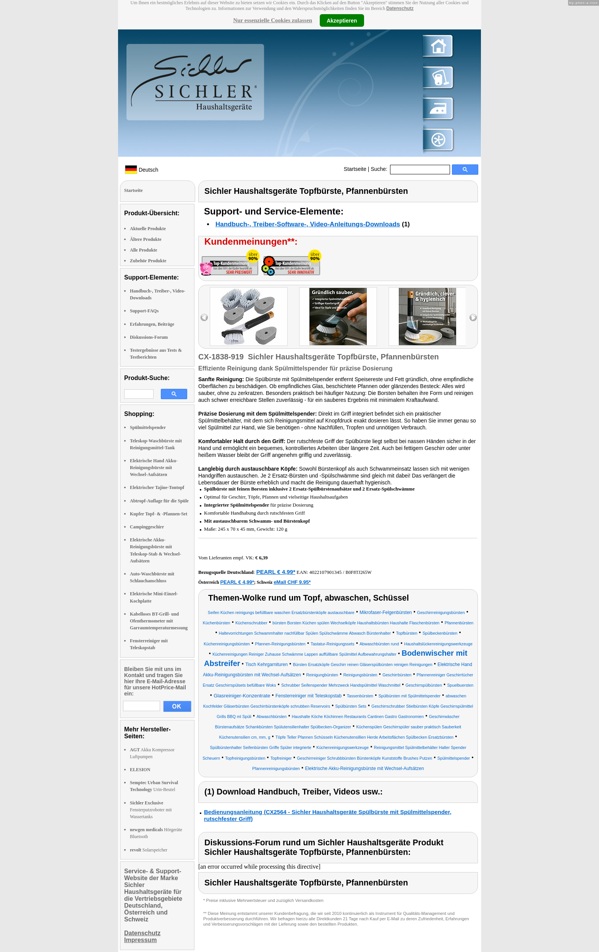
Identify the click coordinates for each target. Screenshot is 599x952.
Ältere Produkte (146, 239)
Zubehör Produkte (148, 260)
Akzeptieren (342, 20)
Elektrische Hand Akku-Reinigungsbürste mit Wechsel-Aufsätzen (154, 467)
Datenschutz (399, 8)
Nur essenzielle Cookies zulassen (272, 20)
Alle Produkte (143, 250)
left (204, 317)
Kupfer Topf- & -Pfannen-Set (158, 514)
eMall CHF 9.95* (292, 582)
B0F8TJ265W (358, 572)
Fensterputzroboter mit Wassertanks (151, 809)
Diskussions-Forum (149, 337)
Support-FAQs (144, 311)
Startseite (355, 169)
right (473, 317)
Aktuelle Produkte (148, 228)
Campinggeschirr (147, 527)
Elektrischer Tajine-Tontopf (157, 487)
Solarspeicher (148, 850)
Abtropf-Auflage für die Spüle (159, 501)
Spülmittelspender (148, 427)
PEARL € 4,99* (275, 572)
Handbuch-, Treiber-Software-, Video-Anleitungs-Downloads (307, 224)
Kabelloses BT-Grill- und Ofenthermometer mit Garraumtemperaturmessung (159, 620)
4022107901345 (325, 572)
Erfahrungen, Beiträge (152, 324)
